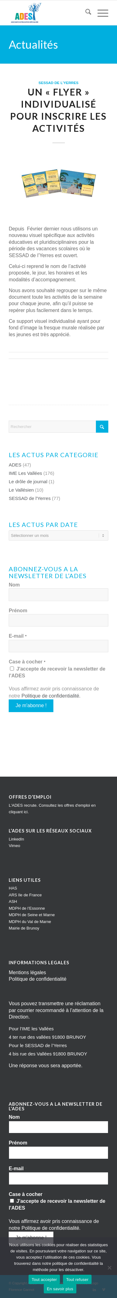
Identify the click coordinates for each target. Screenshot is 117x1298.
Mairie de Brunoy (24, 928)
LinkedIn (16, 839)
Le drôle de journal (28, 481)
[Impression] (48, 12)
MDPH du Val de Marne (30, 921)
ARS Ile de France (25, 895)
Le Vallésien (21, 490)
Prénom (18, 610)
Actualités (33, 44)
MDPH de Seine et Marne (32, 914)
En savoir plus (60, 1289)
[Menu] (99, 12)
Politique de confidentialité (50, 695)
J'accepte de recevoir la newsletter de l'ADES (57, 672)
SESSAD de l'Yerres (58, 83)
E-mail (18, 636)
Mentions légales (27, 972)
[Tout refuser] (109, 1268)
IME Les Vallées (25, 473)
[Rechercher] (85, 12)
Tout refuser (77, 1279)
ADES (15, 464)
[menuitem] (85, 12)
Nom (14, 584)
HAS (13, 888)
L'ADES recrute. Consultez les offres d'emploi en (52, 805)
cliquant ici (18, 812)
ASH (13, 901)
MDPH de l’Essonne (27, 908)
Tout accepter (44, 1279)
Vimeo (14, 845)
